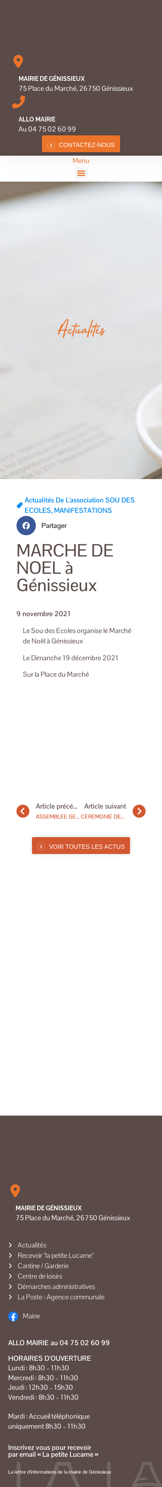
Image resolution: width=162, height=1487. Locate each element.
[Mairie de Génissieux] (18, 61)
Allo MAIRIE (37, 119)
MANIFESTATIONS (83, 510)
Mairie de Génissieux (52, 78)
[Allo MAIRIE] (18, 102)
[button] (81, 172)
